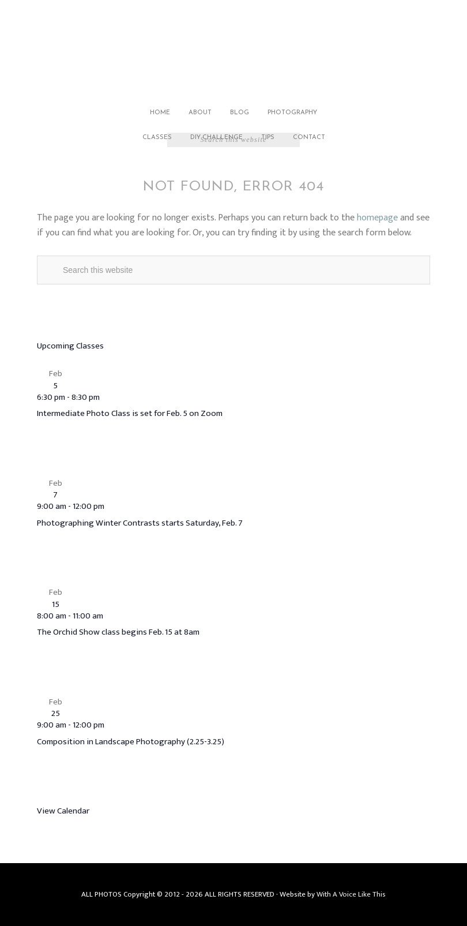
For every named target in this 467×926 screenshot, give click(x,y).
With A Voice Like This (351, 894)
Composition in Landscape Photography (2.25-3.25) (130, 741)
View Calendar (63, 811)
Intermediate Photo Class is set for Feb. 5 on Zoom (130, 413)
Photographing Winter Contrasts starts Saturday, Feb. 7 (140, 523)
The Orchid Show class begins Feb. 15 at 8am (118, 632)
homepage (377, 218)
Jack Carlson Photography (233, 50)
